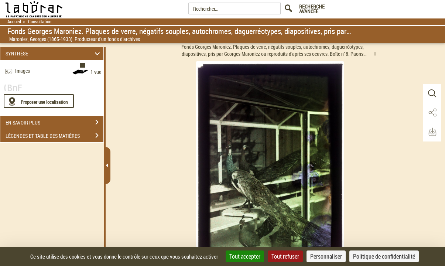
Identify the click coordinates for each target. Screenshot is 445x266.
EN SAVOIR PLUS (54, 122)
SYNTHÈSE (54, 53)
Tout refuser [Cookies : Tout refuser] (285, 256)
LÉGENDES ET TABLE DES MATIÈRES (54, 135)
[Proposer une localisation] (39, 101)
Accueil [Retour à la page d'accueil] (14, 21)
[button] (432, 93)
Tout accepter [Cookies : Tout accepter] (244, 256)
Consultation (39, 21)
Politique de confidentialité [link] (384, 256)
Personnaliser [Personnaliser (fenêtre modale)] (326, 256)
